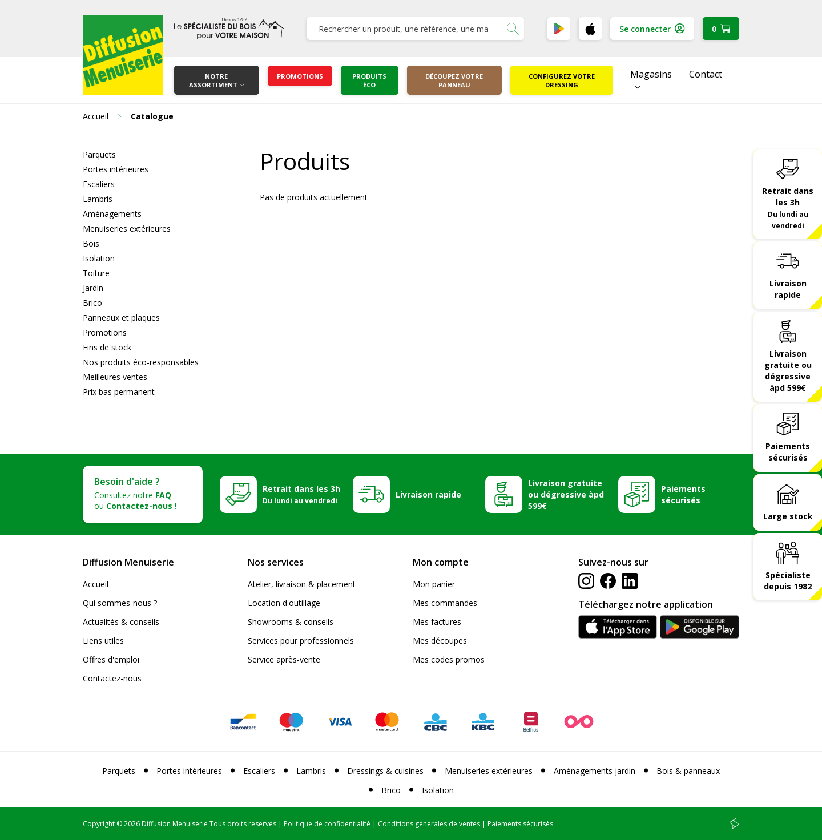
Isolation (99, 258)
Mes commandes (445, 602)
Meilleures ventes (115, 376)
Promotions (300, 76)
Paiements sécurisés (787, 452)
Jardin (93, 287)
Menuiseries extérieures (127, 228)
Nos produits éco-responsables (141, 362)
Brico (92, 302)
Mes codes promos (449, 659)
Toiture (96, 273)
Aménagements (112, 213)
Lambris (97, 198)
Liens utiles (103, 640)
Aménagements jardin (594, 770)
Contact (705, 74)
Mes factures (437, 621)
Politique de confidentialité (327, 824)
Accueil (95, 584)
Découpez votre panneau (454, 80)
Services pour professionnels (301, 640)
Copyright (99, 824)
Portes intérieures (115, 169)
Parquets (99, 154)
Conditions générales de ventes (429, 824)
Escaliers (99, 184)
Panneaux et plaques (121, 317)
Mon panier (434, 584)
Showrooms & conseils (290, 621)
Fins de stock (107, 347)
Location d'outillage (284, 602)
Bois (91, 243)
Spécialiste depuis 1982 (788, 581)
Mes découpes (440, 640)
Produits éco (369, 80)
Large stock (788, 516)
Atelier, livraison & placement (302, 584)
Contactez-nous (112, 678)
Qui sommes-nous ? (120, 602)
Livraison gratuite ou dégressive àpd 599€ (788, 370)
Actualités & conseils (121, 621)
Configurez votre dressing (562, 80)
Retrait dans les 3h (787, 207)
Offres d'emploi (111, 659)
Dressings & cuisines (385, 770)
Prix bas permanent (119, 391)
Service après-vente (284, 659)
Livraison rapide (788, 289)
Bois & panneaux (688, 770)
